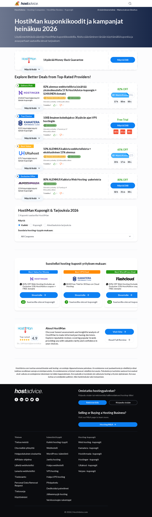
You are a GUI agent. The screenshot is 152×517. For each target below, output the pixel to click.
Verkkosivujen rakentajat (58, 500)
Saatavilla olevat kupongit (38, 302)
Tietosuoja (20, 491)
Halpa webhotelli (55, 465)
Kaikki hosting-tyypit (57, 442)
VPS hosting (52, 471)
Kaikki (24, 225)
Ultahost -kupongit (87, 465)
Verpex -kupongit (87, 471)
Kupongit (37, 225)
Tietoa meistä (21, 442)
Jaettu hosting (53, 459)
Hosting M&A (108, 424)
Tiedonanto (20, 476)
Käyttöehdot (21, 497)
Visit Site (119, 331)
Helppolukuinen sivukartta (28, 453)
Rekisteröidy (92, 402)
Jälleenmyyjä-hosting (56, 494)
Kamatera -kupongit (88, 447)
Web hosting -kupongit (89, 442)
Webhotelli (52, 447)
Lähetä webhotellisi (24, 465)
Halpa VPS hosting (55, 476)
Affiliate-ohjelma (23, 459)
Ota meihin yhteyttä (24, 447)
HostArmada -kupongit (90, 453)
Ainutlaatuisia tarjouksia (59, 225)
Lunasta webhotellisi (25, 471)
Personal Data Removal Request (26, 484)
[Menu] (135, 3)
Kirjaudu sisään (123, 402)
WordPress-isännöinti (57, 453)
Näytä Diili (122, 59)
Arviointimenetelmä (106, 10)
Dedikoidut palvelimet (57, 488)
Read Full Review (120, 339)
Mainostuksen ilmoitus (127, 10)
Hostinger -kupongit (88, 459)
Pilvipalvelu (52, 482)
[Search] (130, 3)
